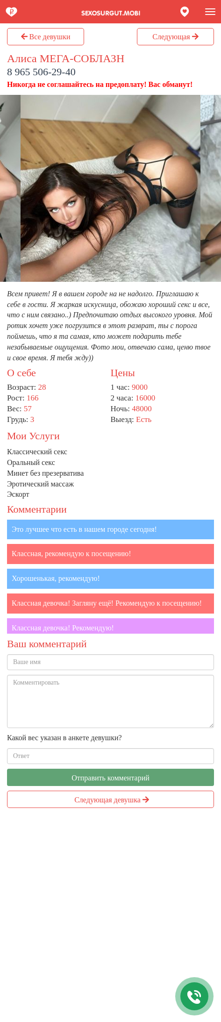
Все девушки (46, 37)
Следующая (175, 37)
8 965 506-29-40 (41, 72)
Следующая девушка (111, 800)
